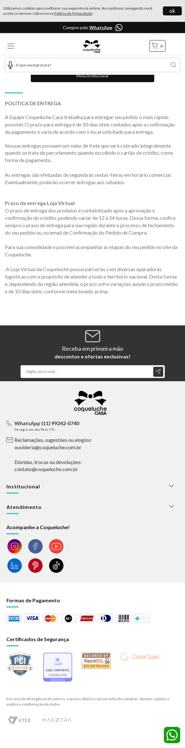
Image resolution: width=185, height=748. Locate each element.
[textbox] (92, 65)
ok (172, 10)
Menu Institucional (92, 75)
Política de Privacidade (73, 13)
